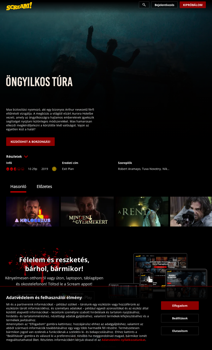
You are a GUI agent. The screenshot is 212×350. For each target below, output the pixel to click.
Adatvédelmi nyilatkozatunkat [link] (123, 340)
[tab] (21, 187)
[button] (106, 156)
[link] (19, 6)
